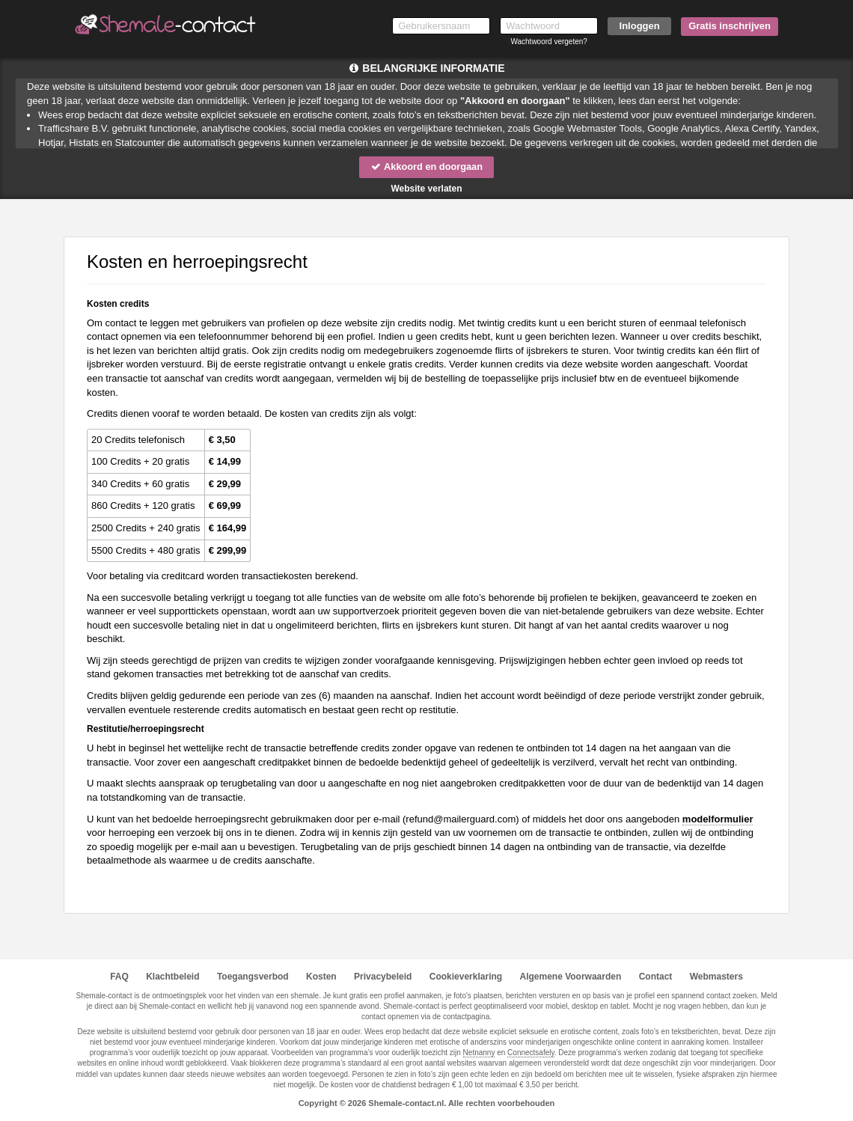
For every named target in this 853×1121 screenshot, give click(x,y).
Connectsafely (530, 1052)
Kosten (321, 976)
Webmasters (716, 976)
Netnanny (479, 1052)
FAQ (119, 976)
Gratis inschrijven (729, 25)
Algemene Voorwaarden (570, 976)
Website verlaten (426, 188)
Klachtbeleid (172, 976)
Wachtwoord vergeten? (548, 41)
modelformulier (717, 819)
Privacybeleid (383, 976)
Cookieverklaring (465, 976)
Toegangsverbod (253, 976)
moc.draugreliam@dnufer (461, 819)
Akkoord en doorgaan (426, 166)
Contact (656, 976)
